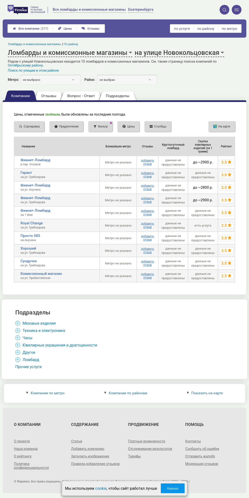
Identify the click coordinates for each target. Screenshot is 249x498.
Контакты (193, 441)
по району (205, 28)
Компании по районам (125, 393)
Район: (89, 80)
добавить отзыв (147, 162)
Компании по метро (45, 393)
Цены (65, 28)
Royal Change (31, 223)
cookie (101, 488)
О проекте (22, 441)
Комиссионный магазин (41, 273)
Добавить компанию (87, 449)
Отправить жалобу (200, 456)
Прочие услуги (28, 366)
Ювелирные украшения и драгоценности (60, 345)
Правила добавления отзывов (95, 464)
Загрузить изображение (90, 456)
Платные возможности (146, 441)
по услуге (182, 28)
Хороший (28, 248)
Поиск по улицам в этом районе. (34, 70)
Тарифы (134, 456)
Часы (27, 338)
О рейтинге (23, 456)
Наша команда (26, 449)
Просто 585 (30, 236)
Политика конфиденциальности (31, 466)
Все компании (30, 28)
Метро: (13, 80)
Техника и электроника (44, 330)
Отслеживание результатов (150, 449)
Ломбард (31, 359)
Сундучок (28, 261)
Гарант (26, 172)
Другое (29, 352)
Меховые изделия (39, 323)
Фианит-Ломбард (35, 160)
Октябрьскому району (25, 65)
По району (71, 44)
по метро (229, 28)
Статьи (76, 441)
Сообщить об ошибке (202, 449)
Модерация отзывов (201, 464)
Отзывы (90, 28)
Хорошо (172, 488)
